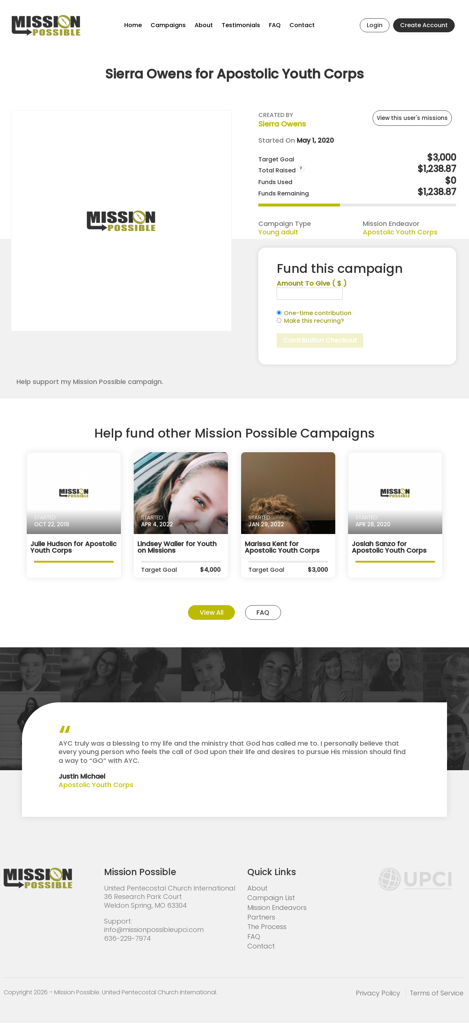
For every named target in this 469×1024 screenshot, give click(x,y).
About (204, 25)
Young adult (278, 232)
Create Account (424, 25)
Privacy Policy (378, 994)
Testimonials (241, 25)
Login (375, 25)
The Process (267, 928)
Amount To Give (312, 283)
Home (133, 25)
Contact (302, 25)
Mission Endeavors (277, 908)
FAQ (275, 25)
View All (209, 613)
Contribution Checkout (321, 340)
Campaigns (168, 25)
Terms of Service (437, 994)
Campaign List (271, 899)
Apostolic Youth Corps (400, 232)
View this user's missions (412, 118)
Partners (261, 918)
